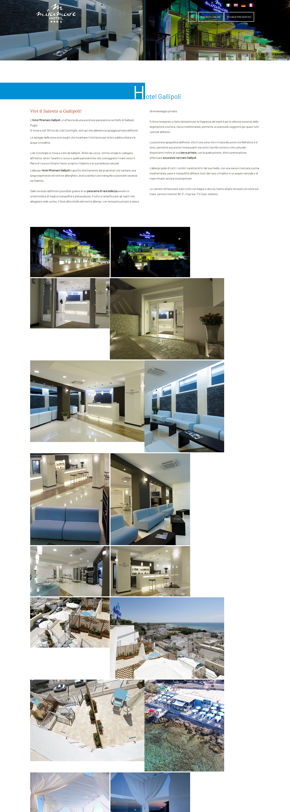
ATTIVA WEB (149, 802)
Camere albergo (177, 737)
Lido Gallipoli (175, 742)
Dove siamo (140, 742)
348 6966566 (219, 756)
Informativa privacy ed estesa (153, 796)
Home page (140, 732)
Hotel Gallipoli (141, 737)
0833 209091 (220, 751)
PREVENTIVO (239, 16)
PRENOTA (211, 16)
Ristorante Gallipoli (179, 747)
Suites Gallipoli (177, 732)
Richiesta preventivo (145, 747)
